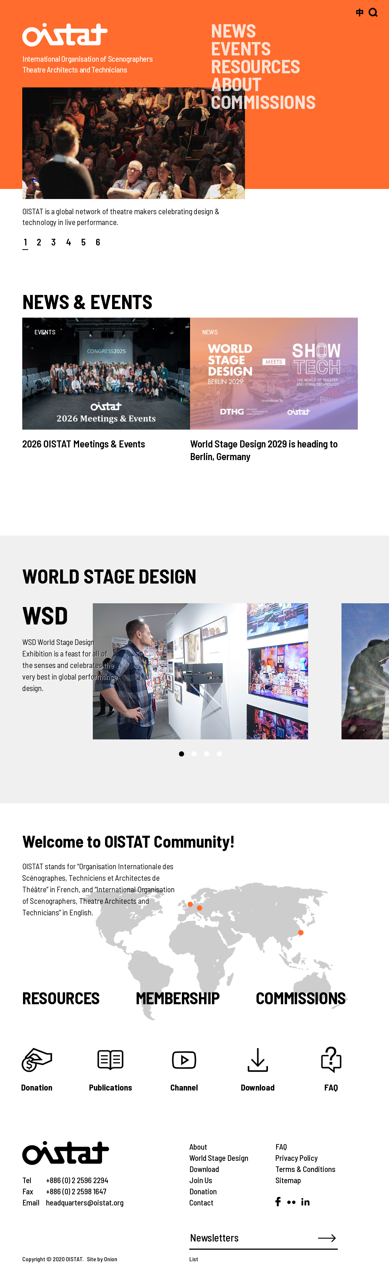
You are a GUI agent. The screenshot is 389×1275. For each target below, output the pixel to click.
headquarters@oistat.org (85, 1202)
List (193, 1258)
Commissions (301, 997)
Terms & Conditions (305, 1168)
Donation (203, 1191)
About (198, 1146)
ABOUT (236, 83)
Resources (61, 997)
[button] (181, 754)
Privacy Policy (296, 1157)
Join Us (200, 1180)
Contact (201, 1202)
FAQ (281, 1146)
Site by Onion (102, 1258)
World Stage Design (218, 1157)
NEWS (233, 30)
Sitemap (288, 1180)
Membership (178, 997)
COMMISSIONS (263, 101)
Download (204, 1168)
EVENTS (241, 47)
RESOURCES (255, 65)
